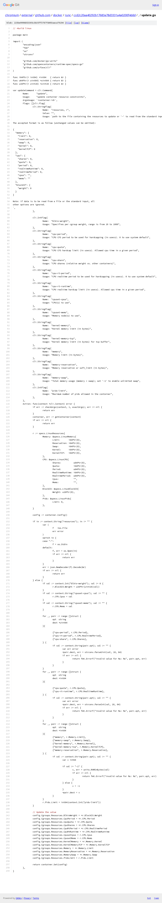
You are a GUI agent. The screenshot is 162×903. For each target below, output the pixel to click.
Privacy (27, 898)
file (68, 22)
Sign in (155, 4)
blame (85, 22)
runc (68, 15)
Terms (36, 898)
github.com (42, 15)
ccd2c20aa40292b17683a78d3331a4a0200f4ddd (105, 15)
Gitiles (19, 898)
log (77, 22)
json (156, 898)
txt (149, 898)
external (27, 15)
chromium (12, 15)
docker (57, 15)
